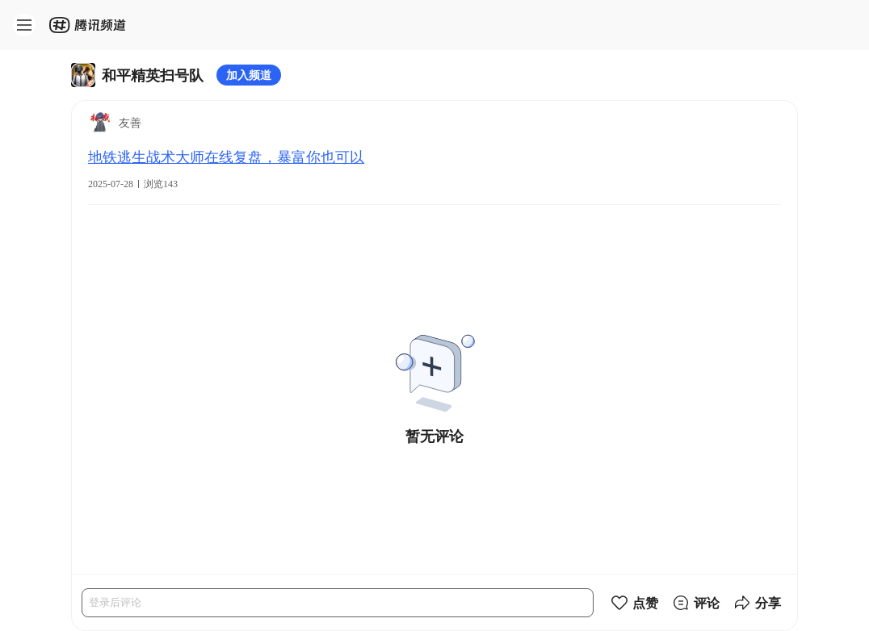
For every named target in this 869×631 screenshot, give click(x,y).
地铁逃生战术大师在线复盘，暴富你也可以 (226, 156)
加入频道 (248, 74)
